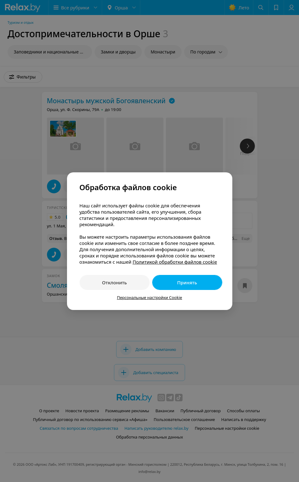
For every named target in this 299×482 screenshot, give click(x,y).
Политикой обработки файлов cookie (174, 262)
